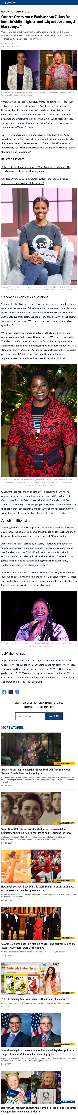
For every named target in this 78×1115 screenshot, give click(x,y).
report (20, 543)
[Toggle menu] (74, 2)
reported (26, 341)
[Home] (8, 2)
